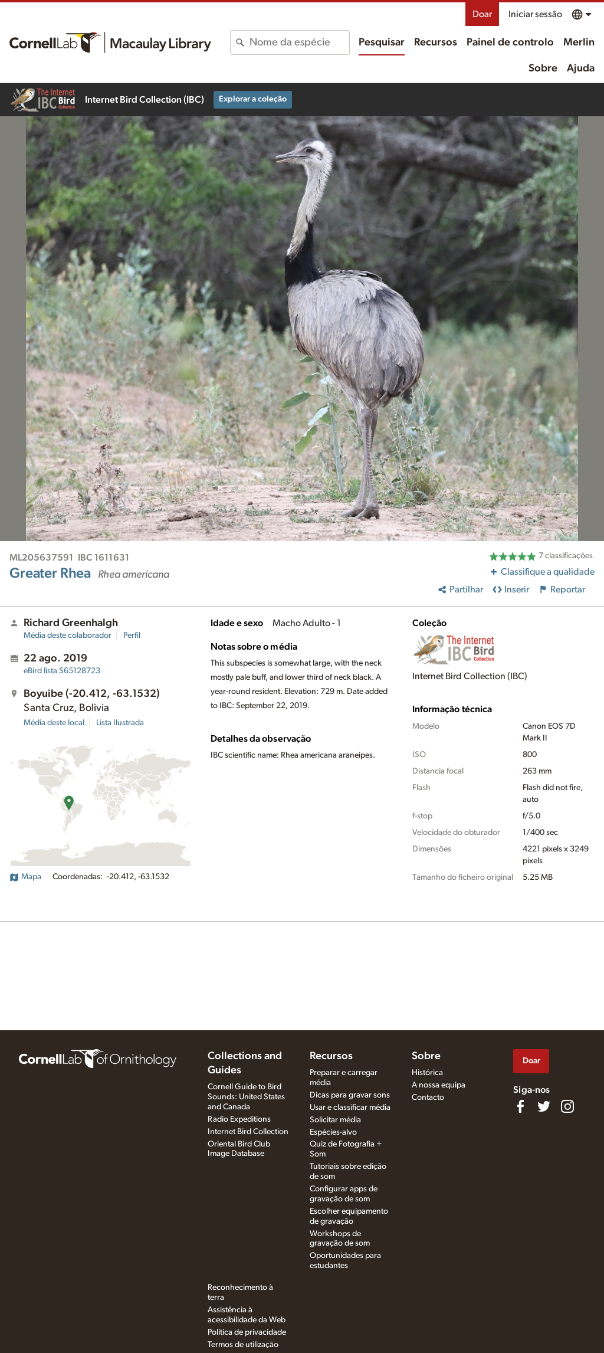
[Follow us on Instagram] (567, 1106)
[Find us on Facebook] (520, 1106)
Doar (482, 14)
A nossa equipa (438, 1085)
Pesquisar (382, 42)
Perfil (131, 635)
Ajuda (581, 68)
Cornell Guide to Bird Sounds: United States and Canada (246, 1097)
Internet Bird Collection (248, 1132)
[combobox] (299, 42)
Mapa (25, 877)
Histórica (427, 1073)
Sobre (542, 68)
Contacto (428, 1097)
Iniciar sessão (535, 14)
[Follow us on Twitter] (544, 1106)
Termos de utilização (243, 1345)
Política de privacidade (247, 1332)
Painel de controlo (510, 42)
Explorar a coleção (253, 99)
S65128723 (62, 671)
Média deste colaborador (67, 635)
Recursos (435, 42)
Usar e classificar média (350, 1107)
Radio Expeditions (239, 1119)
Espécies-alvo (333, 1132)
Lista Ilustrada (120, 723)
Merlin (579, 42)
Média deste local (54, 723)
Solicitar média (335, 1120)
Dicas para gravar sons (350, 1095)
